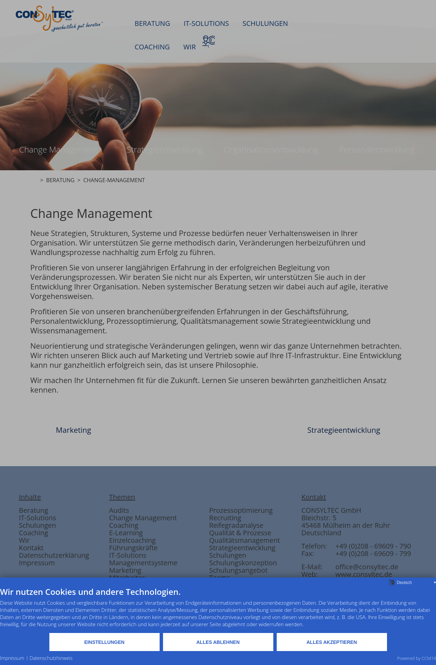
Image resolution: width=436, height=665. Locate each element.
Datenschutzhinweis (51, 658)
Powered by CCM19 (416, 658)
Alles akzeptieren (331, 642)
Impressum (12, 658)
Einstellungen (104, 642)
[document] (218, 609)
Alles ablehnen (218, 642)
